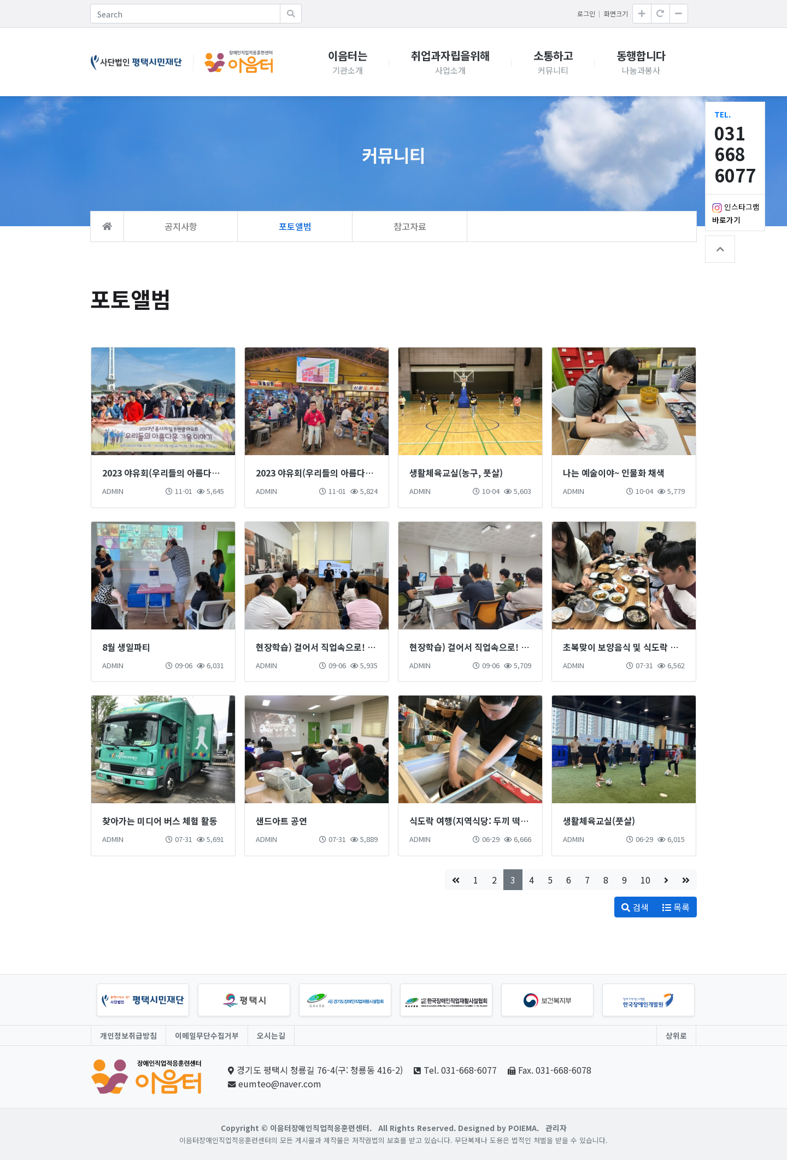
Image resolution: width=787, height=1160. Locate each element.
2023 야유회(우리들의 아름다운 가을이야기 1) (341, 472)
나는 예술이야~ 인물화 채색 (614, 472)
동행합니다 (641, 62)
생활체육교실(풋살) (599, 820)
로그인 (586, 13)
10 (645, 879)
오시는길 (271, 1035)
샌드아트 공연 (281, 820)
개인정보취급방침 (128, 1035)
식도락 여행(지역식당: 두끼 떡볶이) (474, 820)
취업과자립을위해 (450, 62)
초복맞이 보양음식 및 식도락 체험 (624, 646)
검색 (635, 907)
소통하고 (553, 62)
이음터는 (347, 62)
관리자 (556, 1127)
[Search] (185, 13)
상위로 (676, 1035)
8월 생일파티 (126, 646)
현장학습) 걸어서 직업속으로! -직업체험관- (335, 646)
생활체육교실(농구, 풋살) (456, 472)
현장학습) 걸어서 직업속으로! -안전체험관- (488, 646)
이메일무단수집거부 (207, 1035)
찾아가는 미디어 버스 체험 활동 (160, 820)
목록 (676, 907)
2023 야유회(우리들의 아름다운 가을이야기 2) (187, 472)
